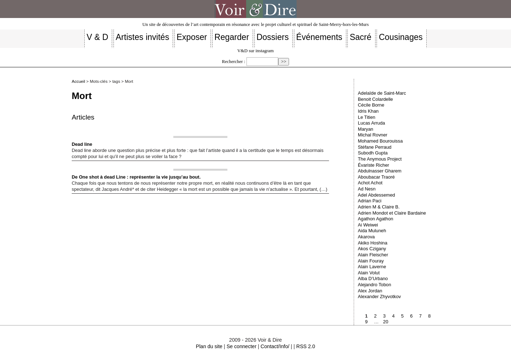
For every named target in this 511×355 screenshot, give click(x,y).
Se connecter (242, 346)
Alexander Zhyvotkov (379, 296)
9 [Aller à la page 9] (366, 321)
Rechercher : (233, 61)
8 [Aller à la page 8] (429, 316)
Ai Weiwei (368, 225)
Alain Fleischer (373, 254)
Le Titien (366, 117)
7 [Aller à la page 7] (420, 316)
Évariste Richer (373, 165)
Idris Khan (368, 111)
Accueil (78, 81)
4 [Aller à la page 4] (393, 316)
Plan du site (209, 346)
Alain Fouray (371, 261)
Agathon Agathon (375, 218)
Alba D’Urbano (373, 278)
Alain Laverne (372, 266)
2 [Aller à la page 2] (375, 316)
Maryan (365, 129)
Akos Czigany (372, 248)
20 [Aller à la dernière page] (385, 321)
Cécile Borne (371, 105)
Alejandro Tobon (374, 284)
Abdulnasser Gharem (379, 171)
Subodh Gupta (373, 153)
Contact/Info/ (275, 346)
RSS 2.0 (305, 346)
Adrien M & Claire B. (379, 207)
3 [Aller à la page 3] (384, 316)
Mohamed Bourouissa (380, 141)
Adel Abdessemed (376, 195)
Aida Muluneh (372, 230)
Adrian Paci (369, 200)
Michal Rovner (372, 135)
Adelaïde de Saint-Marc (382, 93)
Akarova (366, 236)
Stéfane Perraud (374, 147)
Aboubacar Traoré (376, 177)
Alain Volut (368, 272)
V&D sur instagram (255, 50)
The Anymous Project (380, 159)
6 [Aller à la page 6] (411, 316)
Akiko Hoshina (372, 243)
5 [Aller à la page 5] (402, 316)
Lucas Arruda (371, 123)
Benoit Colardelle (375, 99)
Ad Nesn (367, 189)
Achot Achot (370, 182)
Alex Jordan (370, 290)
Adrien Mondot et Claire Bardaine (392, 213)
